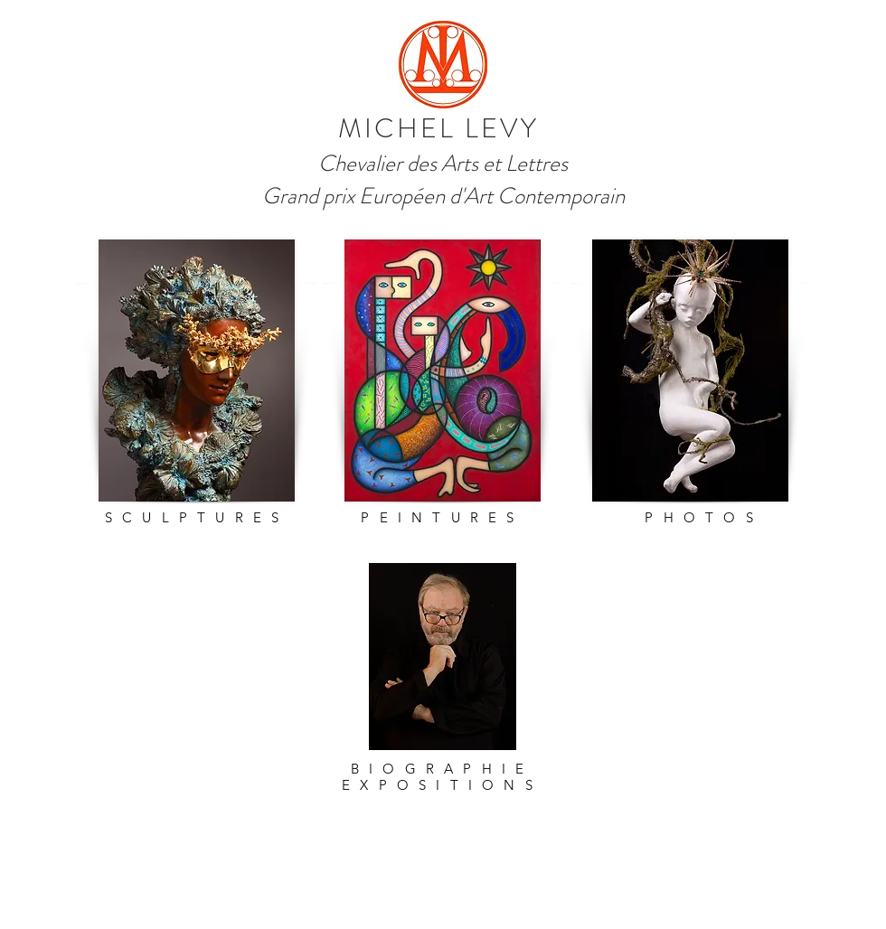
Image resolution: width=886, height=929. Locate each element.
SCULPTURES (197, 517)
